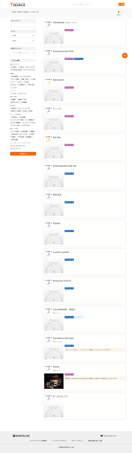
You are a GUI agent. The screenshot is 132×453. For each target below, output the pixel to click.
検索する (23, 154)
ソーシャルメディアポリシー (59, 441)
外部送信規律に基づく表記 (95, 441)
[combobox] (94, 4)
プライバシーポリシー (77, 441)
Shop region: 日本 (110, 436)
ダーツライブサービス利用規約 (38, 441)
